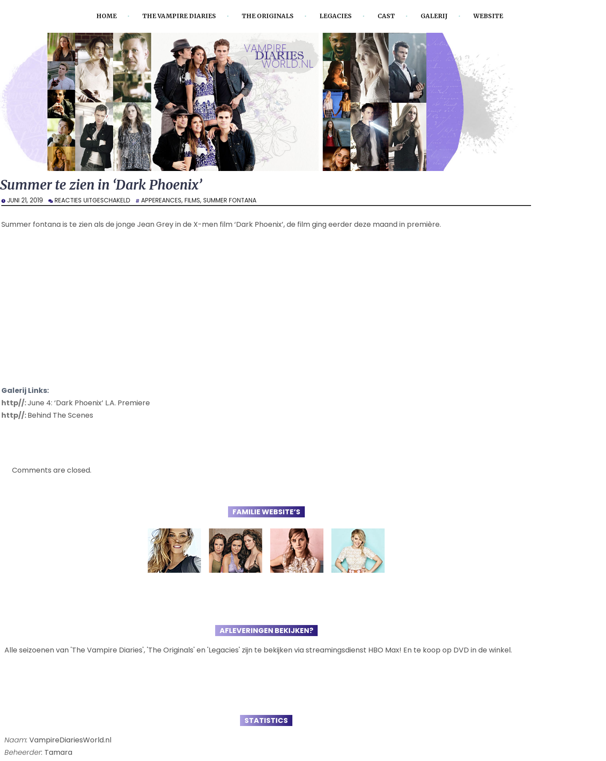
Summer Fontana (229, 200)
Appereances (161, 200)
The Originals (268, 16)
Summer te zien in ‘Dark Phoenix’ (101, 185)
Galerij (434, 16)
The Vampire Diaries (179, 16)
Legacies (335, 16)
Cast (386, 16)
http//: (14, 403)
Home (106, 16)
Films (192, 200)
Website (488, 16)
